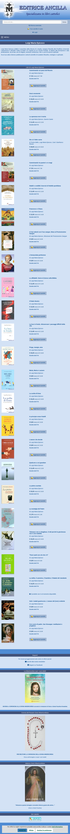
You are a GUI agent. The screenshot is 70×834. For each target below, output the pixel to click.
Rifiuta (31, 830)
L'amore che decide (35, 439)
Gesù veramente (34, 93)
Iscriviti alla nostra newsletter (35, 661)
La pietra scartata (35, 486)
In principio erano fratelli (37, 416)
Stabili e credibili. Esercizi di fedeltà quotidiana (45, 186)
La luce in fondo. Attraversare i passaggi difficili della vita (47, 325)
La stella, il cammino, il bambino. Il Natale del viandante (48, 578)
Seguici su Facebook (35, 665)
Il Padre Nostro (34, 301)
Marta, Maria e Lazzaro (36, 370)
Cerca (64, 22)
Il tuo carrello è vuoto (35, 29)
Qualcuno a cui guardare (37, 463)
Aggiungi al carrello (38, 86)
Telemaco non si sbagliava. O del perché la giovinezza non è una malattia (47, 532)
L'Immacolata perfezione (37, 255)
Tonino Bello (35, 142)
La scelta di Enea (35, 393)
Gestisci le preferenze (44, 830)
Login (34, 32)
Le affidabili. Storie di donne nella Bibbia (43, 278)
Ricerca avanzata (35, 25)
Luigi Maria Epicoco (37, 73)
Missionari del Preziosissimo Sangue (55, 236)
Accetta (22, 830)
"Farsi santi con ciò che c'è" (38, 555)
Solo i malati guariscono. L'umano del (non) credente (47, 601)
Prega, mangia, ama (36, 347)
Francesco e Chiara (35, 209)
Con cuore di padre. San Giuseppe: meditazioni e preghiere (45, 625)
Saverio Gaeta (48, 119)
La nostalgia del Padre (36, 509)
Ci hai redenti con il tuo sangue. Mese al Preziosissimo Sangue (47, 232)
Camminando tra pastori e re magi (40, 163)
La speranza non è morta (37, 116)
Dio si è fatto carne (35, 139)
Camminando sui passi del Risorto (40, 70)
